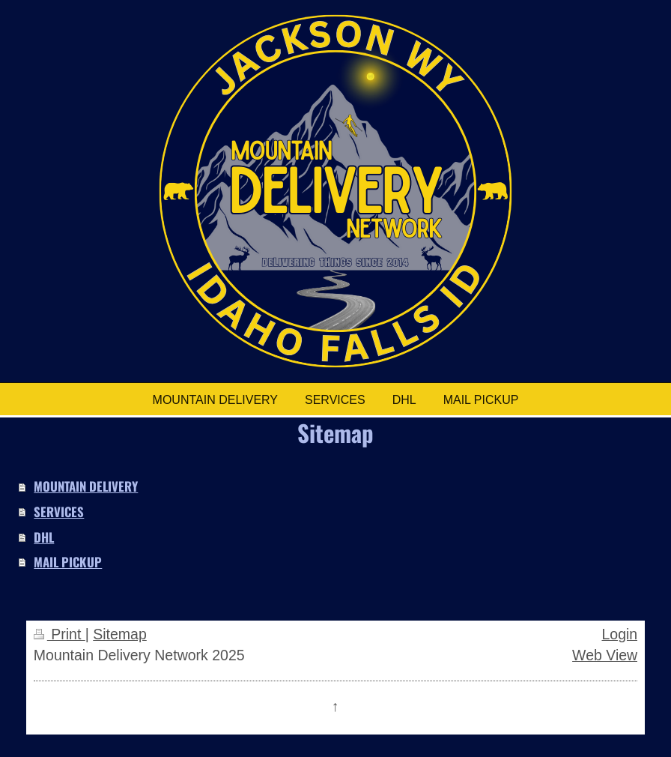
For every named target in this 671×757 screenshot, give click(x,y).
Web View (604, 655)
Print (59, 634)
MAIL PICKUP (68, 561)
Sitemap (120, 634)
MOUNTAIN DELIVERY (86, 486)
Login (619, 634)
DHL (44, 537)
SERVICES (59, 511)
